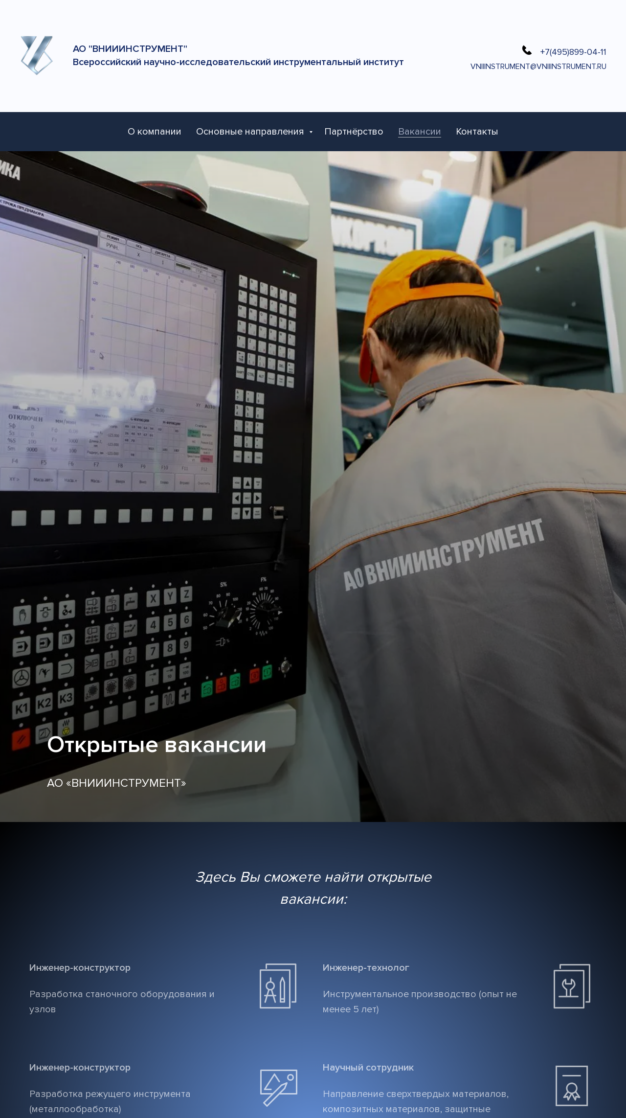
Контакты (477, 131)
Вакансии (419, 131)
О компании (154, 131)
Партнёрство (353, 131)
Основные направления (251, 131)
